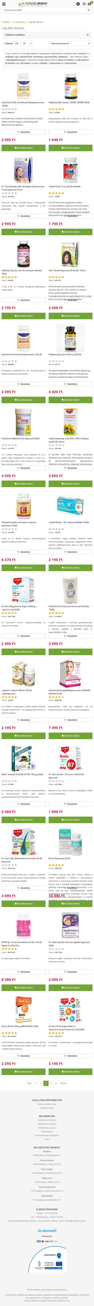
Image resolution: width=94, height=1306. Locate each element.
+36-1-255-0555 (50, 1213)
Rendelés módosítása (47, 1120)
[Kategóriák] (3, 4)
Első (30, 1083)
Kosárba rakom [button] (23, 148)
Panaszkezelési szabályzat (47, 1135)
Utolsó (63, 1083)
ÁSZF (47, 1139)
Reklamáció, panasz (47, 1128)
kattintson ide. (64, 1301)
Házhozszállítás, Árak (47, 1104)
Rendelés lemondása (47, 1124)
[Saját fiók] (84, 4)
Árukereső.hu (47, 1236)
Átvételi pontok (47, 1108)
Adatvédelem (47, 1131)
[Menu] (78, 4)
